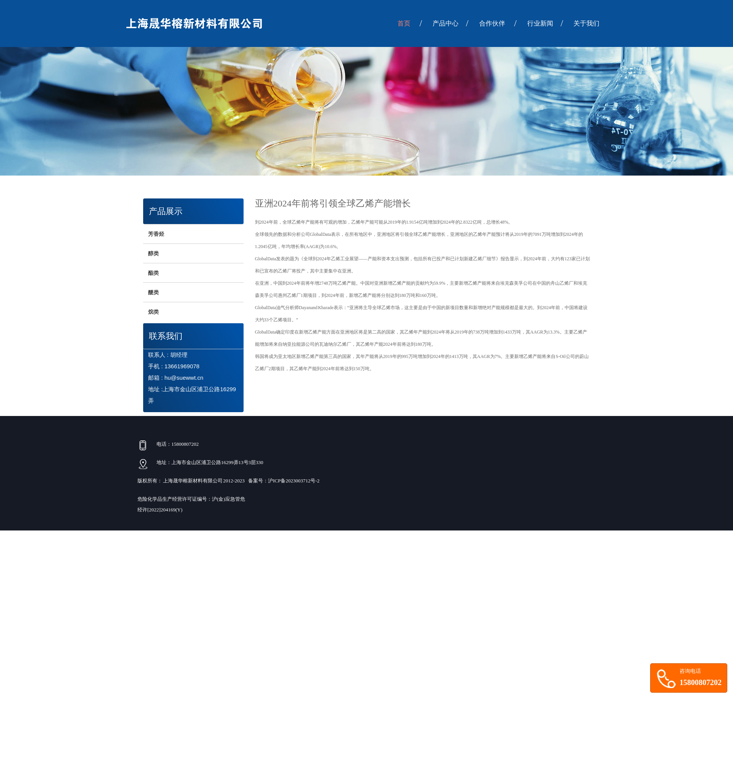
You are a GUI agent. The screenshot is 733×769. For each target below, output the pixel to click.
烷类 (153, 312)
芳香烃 (156, 234)
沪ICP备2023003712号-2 (294, 481)
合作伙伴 (498, 23)
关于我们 (586, 23)
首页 (409, 23)
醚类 (153, 292)
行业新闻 (545, 23)
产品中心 (450, 23)
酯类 (153, 273)
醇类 (153, 253)
